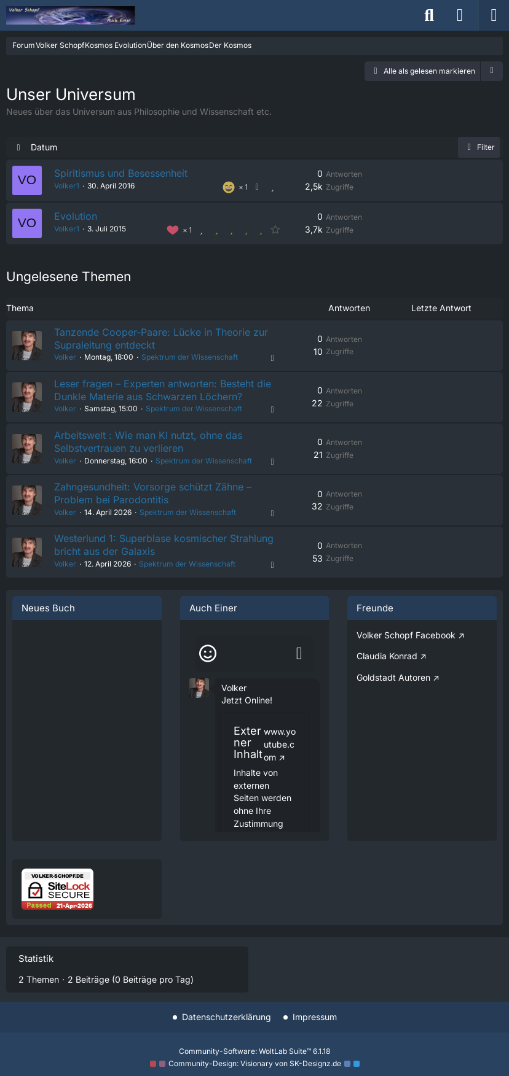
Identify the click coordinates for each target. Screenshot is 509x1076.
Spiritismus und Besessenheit (120, 174)
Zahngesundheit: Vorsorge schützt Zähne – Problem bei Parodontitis (152, 498)
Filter (479, 147)
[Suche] (429, 15)
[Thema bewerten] (272, 187)
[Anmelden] (460, 15)
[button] (492, 71)
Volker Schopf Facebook (406, 641)
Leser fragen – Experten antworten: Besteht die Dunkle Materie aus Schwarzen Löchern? (162, 392)
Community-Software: (254, 1051)
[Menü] (493, 15)
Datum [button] (44, 147)
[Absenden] (299, 660)
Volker (65, 358)
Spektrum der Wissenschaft (189, 358)
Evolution (75, 217)
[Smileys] (207, 660)
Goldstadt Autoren (393, 683)
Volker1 (66, 186)
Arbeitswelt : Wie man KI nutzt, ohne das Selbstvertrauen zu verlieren (148, 445)
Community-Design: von (254, 1063)
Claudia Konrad (387, 662)
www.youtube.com (280, 750)
